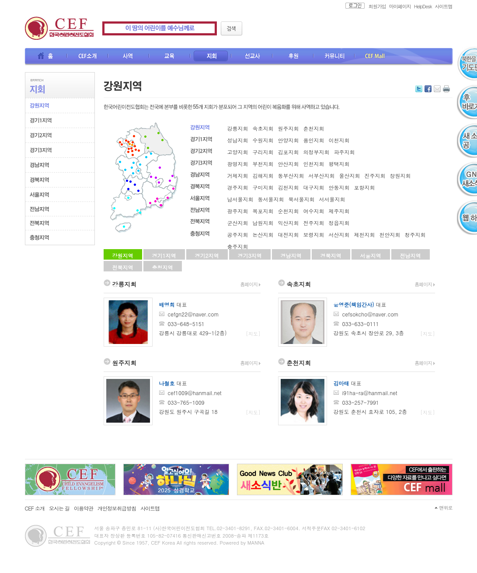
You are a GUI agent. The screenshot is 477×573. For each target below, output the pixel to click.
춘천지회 (313, 128)
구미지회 (263, 187)
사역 (129, 57)
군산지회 (237, 222)
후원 (293, 57)
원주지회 (288, 128)
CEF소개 (87, 57)
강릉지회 (237, 128)
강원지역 (122, 255)
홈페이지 (250, 284)
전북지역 (122, 267)
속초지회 (263, 128)
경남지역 (291, 255)
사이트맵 (444, 6)
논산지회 (263, 234)
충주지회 (237, 246)
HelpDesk (423, 6)
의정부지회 (316, 152)
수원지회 (263, 140)
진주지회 (375, 175)
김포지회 (288, 152)
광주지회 (237, 211)
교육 (170, 57)
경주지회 (237, 187)
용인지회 (313, 140)
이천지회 (339, 140)
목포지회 (263, 211)
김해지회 (263, 175)
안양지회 (288, 140)
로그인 (352, 6)
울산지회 (349, 175)
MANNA (256, 542)
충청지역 (162, 267)
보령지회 (313, 234)
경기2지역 (207, 255)
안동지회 (339, 187)
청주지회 (415, 234)
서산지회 (339, 234)
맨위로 (446, 507)
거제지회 (237, 175)
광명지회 (237, 163)
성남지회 (237, 140)
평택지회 (339, 163)
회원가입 (377, 6)
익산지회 (288, 222)
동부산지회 (291, 175)
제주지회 (339, 211)
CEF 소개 (35, 508)
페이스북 (428, 88)
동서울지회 (271, 199)
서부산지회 (322, 175)
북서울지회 (302, 199)
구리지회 (263, 152)
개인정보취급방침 (116, 508)
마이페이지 (400, 6)
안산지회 (288, 163)
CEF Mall (375, 57)
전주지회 (313, 222)
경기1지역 (164, 255)
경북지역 (330, 255)
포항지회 (364, 187)
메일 (437, 88)
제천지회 (364, 234)
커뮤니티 (334, 57)
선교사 (252, 57)
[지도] (253, 333)
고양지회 (237, 152)
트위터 (418, 88)
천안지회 (390, 234)
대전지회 (288, 234)
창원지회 (400, 175)
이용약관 (83, 508)
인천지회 (313, 163)
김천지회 (288, 187)
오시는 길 (59, 508)
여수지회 (313, 211)
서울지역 (370, 255)
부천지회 (263, 163)
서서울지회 (332, 199)
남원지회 (263, 222)
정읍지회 (339, 222)
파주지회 (344, 152)
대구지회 (313, 187)
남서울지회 (240, 199)
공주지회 (237, 234)
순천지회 (288, 211)
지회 (211, 57)
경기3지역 (250, 255)
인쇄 (446, 88)
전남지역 (410, 255)
